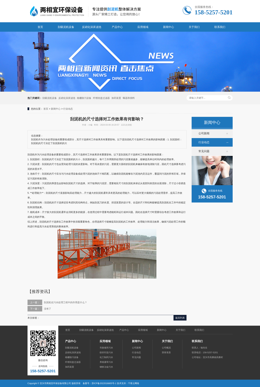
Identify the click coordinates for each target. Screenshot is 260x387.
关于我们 (194, 27)
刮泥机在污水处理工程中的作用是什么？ (65, 302)
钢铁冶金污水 (106, 367)
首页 (40, 27)
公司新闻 (203, 133)
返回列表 (180, 317)
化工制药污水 (106, 357)
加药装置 (116, 98)
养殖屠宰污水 (106, 362)
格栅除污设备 (84, 98)
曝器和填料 (129, 98)
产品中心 (117, 27)
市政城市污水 (106, 347)
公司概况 (166, 347)
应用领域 (142, 27)
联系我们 (219, 27)
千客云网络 (133, 383)
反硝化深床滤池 (91, 27)
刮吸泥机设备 (66, 27)
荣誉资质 (166, 352)
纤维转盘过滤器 (101, 98)
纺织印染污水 (106, 352)
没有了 (47, 308)
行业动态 (68, 108)
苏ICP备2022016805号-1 (104, 383)
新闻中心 (168, 27)
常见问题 (203, 151)
